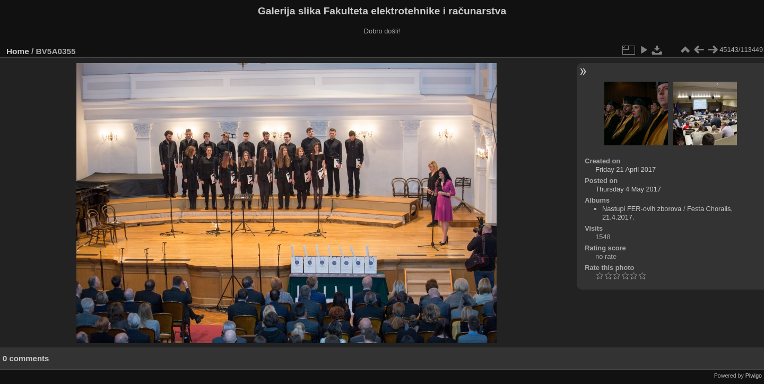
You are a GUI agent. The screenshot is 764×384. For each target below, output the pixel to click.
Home (17, 51)
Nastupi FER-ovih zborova (641, 209)
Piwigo (753, 375)
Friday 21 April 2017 (625, 169)
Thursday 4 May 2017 (628, 189)
